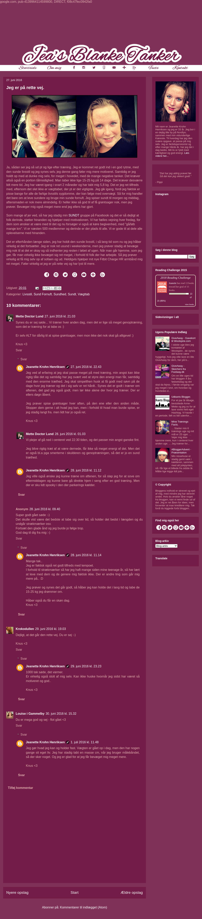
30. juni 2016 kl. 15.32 (61, 713)
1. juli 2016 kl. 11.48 (84, 742)
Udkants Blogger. (181, 396)
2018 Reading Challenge (175, 277)
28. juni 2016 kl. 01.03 (70, 434)
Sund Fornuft (43, 294)
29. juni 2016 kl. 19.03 (50, 629)
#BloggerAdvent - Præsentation (181, 451)
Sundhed (60, 294)
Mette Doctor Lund (29, 316)
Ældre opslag (132, 892)
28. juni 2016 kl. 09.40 (44, 509)
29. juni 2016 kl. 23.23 (86, 666)
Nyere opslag (17, 892)
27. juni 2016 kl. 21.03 (60, 316)
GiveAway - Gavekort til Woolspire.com (183, 340)
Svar (19, 350)
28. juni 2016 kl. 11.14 (86, 555)
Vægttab (84, 294)
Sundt (72, 294)
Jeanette (173, 283)
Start (75, 892)
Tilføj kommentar (20, 787)
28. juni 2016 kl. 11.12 (86, 470)
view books (189, 304)
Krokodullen (25, 629)
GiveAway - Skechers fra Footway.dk (178, 368)
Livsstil (27, 294)
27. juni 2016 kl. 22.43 (86, 367)
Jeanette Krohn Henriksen (45, 367)
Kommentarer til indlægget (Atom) (83, 907)
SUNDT (74, 215)
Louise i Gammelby (30, 713)
